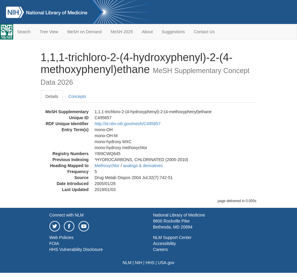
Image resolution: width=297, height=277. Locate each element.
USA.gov (166, 262)
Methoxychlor (107, 165)
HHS (150, 262)
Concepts (77, 96)
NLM (127, 262)
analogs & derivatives (143, 165)
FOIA (54, 243)
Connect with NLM (66, 215)
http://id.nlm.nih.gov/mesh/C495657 (128, 123)
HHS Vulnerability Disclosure (76, 249)
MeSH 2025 (122, 31)
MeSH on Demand (84, 31)
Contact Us (204, 31)
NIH (138, 262)
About (147, 31)
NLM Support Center (172, 237)
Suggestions (173, 31)
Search (24, 31)
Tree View (49, 31)
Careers (160, 249)
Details (52, 96)
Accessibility (164, 243)
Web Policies (61, 237)
